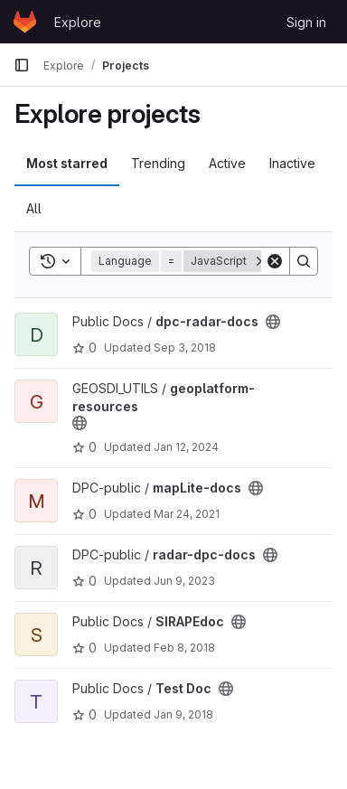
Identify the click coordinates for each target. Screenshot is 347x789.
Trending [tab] (158, 163)
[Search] (303, 261)
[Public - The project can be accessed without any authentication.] (273, 322)
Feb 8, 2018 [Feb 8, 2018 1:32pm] (184, 647)
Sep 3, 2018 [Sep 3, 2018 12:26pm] (185, 347)
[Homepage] (25, 21)
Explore (77, 22)
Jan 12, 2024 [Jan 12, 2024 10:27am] (186, 447)
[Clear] (275, 261)
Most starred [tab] (67, 163)
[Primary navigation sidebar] (21, 65)
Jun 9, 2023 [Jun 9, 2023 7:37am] (184, 580)
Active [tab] (227, 163)
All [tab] (34, 208)
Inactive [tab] (292, 163)
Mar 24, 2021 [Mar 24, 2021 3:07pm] (187, 514)
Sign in (306, 22)
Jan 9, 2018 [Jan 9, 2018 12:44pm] (183, 714)
